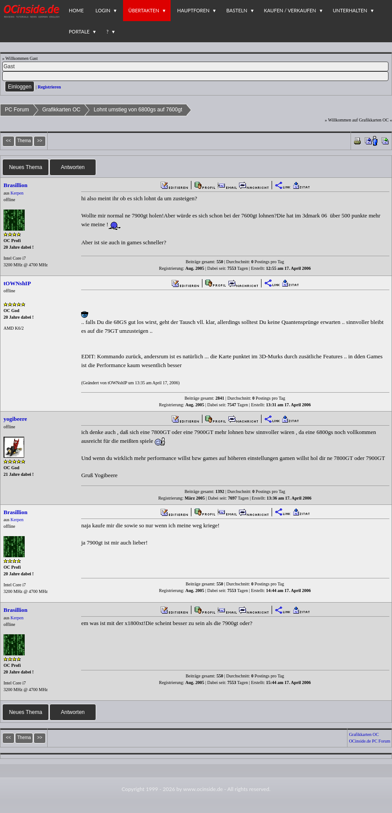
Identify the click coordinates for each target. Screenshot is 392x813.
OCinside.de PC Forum (369, 741)
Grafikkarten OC (61, 110)
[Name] (195, 66)
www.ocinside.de (203, 789)
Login (103, 10)
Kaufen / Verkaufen (290, 10)
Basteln (236, 10)
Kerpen (17, 193)
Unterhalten (350, 10)
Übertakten (143, 10)
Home (76, 10)
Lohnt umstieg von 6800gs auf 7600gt (137, 110)
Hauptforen (193, 10)
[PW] (195, 76)
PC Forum (17, 110)
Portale (79, 31)
